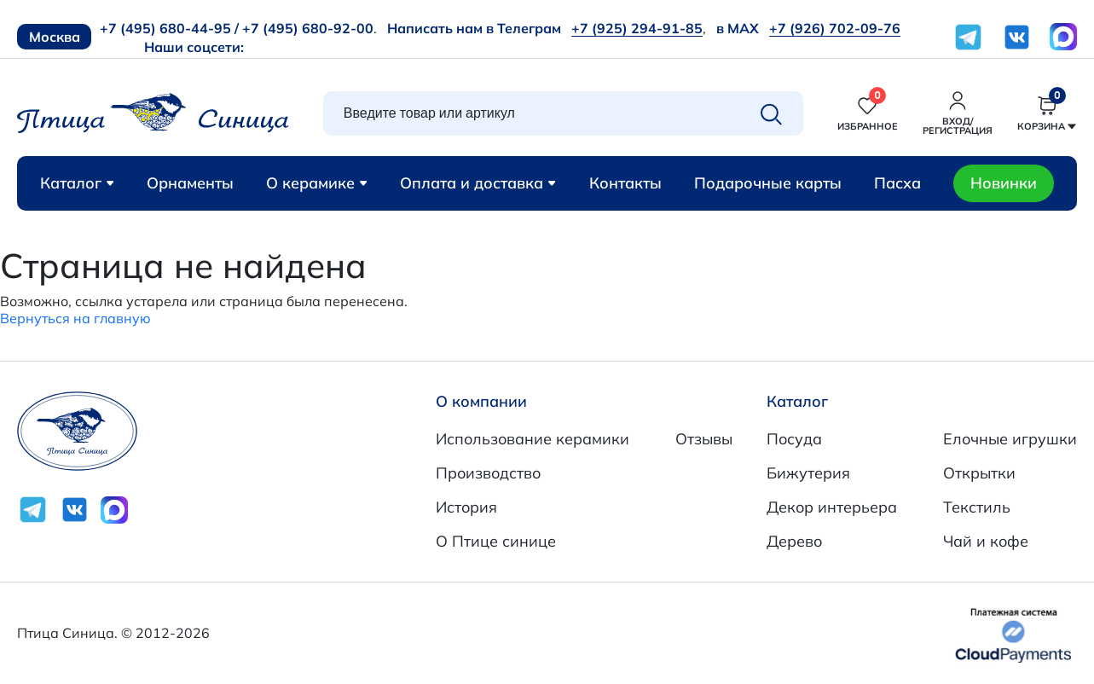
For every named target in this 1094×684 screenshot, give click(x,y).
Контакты (625, 183)
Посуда (794, 439)
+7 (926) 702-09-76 (834, 28)
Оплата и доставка (478, 183)
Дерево (794, 541)
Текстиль (976, 507)
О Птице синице (496, 541)
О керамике (317, 183)
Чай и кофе (985, 541)
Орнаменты (190, 183)
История (466, 507)
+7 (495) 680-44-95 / (169, 28)
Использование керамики (532, 439)
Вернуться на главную (75, 318)
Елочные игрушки (1010, 439)
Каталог (77, 183)
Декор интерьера (832, 507)
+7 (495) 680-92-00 (307, 28)
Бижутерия (808, 473)
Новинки (1003, 183)
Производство (488, 473)
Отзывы (703, 439)
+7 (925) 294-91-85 (637, 28)
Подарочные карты (768, 183)
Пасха (897, 183)
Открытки (979, 473)
